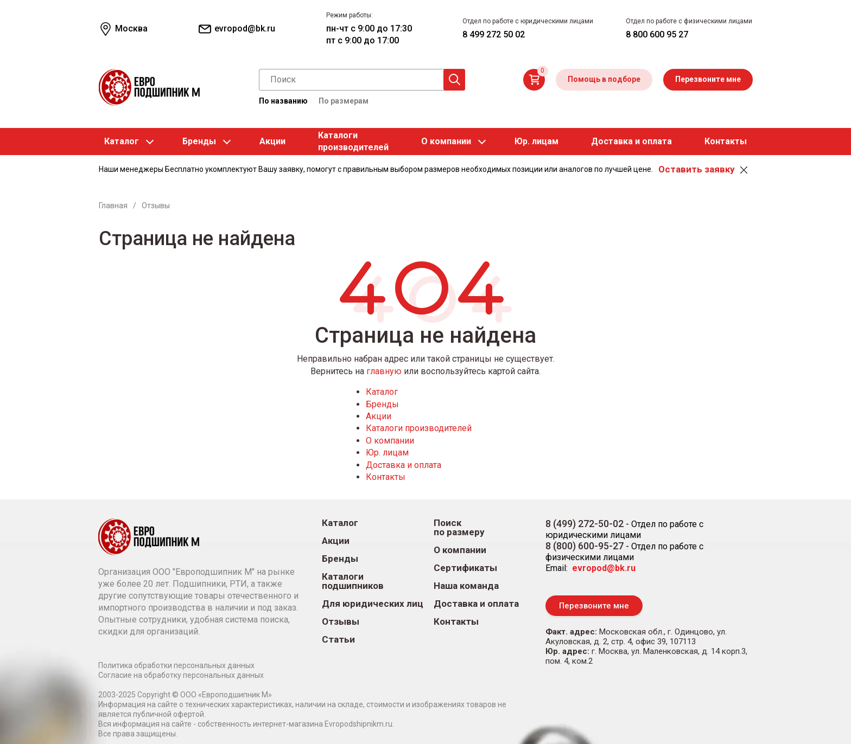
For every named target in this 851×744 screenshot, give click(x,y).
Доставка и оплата (631, 141)
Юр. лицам (536, 141)
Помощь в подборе (604, 79)
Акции (272, 141)
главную (384, 371)
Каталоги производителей (419, 428)
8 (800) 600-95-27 (584, 545)
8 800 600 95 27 (657, 34)
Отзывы (340, 621)
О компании (446, 141)
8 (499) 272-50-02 (584, 523)
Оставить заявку (696, 169)
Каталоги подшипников (353, 581)
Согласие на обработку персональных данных (181, 675)
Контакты (725, 141)
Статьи (338, 639)
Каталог (121, 141)
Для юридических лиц (372, 603)
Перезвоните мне (708, 79)
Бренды (199, 141)
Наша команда (466, 586)
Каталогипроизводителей (353, 141)
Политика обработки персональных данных (176, 665)
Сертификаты (465, 568)
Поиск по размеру (459, 527)
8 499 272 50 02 (493, 34)
